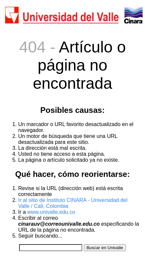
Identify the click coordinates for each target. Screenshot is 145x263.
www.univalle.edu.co (51, 212)
